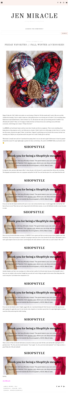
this (17, 170)
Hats (20, 388)
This (4, 138)
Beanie (11, 386)
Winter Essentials (16, 390)
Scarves (6, 390)
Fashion (15, 388)
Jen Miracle (34, 16)
